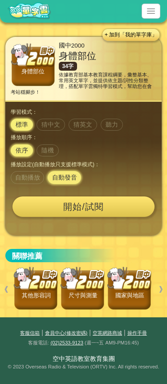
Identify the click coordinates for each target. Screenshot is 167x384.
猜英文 (82, 124)
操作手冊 (137, 333)
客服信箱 (30, 333)
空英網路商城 (107, 333)
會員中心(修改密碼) (66, 333)
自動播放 (27, 177)
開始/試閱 (83, 207)
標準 (22, 124)
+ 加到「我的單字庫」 (131, 35)
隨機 (47, 150)
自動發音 (64, 177)
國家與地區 (129, 295)
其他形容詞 (36, 295)
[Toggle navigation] (151, 11)
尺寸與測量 (83, 295)
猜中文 (50, 124)
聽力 (112, 124)
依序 (22, 150)
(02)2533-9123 (67, 342)
